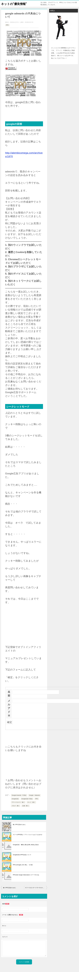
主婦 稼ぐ (25, 805)
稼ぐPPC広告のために (19, 824)
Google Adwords (34, 795)
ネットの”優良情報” (15, 3)
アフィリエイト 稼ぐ (18, 802)
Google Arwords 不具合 (19, 795)
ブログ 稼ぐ (15, 805)
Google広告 (15, 799)
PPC (7, 25)
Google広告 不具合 (27, 799)
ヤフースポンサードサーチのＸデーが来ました (36, 887)
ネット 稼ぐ (31, 802)
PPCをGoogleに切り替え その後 (23, 865)
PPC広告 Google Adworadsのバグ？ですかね (26, 875)
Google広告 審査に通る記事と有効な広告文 (26, 844)
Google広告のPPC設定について (22, 854)
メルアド (9, 708)
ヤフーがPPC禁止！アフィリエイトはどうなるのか (27, 834)
